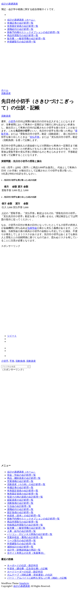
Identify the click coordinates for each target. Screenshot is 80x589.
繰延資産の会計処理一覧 (20, 500)
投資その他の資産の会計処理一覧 (25, 497)
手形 (12, 361)
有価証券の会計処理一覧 (20, 23)
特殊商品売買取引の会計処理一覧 (25, 525)
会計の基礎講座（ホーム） (21, 20)
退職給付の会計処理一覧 (20, 29)
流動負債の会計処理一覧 (20, 503)
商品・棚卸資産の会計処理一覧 (24, 478)
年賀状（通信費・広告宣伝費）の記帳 (27, 568)
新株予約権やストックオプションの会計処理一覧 (33, 32)
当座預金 (32, 228)
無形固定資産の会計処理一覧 (22, 493)
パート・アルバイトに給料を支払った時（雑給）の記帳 (37, 578)
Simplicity (24, 583)
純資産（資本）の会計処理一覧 (24, 515)
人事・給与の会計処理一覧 (21, 531)
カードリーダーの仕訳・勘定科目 (25, 571)
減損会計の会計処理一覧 (20, 546)
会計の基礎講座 (9, 4)
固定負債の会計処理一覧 (20, 512)
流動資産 (6, 116)
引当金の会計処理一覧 (19, 506)
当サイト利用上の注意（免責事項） (26, 553)
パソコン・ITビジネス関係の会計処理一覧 (29, 534)
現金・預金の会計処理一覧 (21, 475)
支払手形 (34, 137)
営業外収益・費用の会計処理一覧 (25, 537)
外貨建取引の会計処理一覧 (21, 41)
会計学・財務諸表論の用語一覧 (24, 550)
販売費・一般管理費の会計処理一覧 (26, 38)
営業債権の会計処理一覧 (20, 481)
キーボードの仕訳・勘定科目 (22, 565)
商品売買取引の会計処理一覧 (22, 35)
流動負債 (20, 361)
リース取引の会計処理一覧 (21, 540)
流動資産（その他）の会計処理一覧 (26, 484)
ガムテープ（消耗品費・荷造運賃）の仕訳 (29, 575)
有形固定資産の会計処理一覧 (22, 26)
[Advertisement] (40, 66)
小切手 (11, 121)
